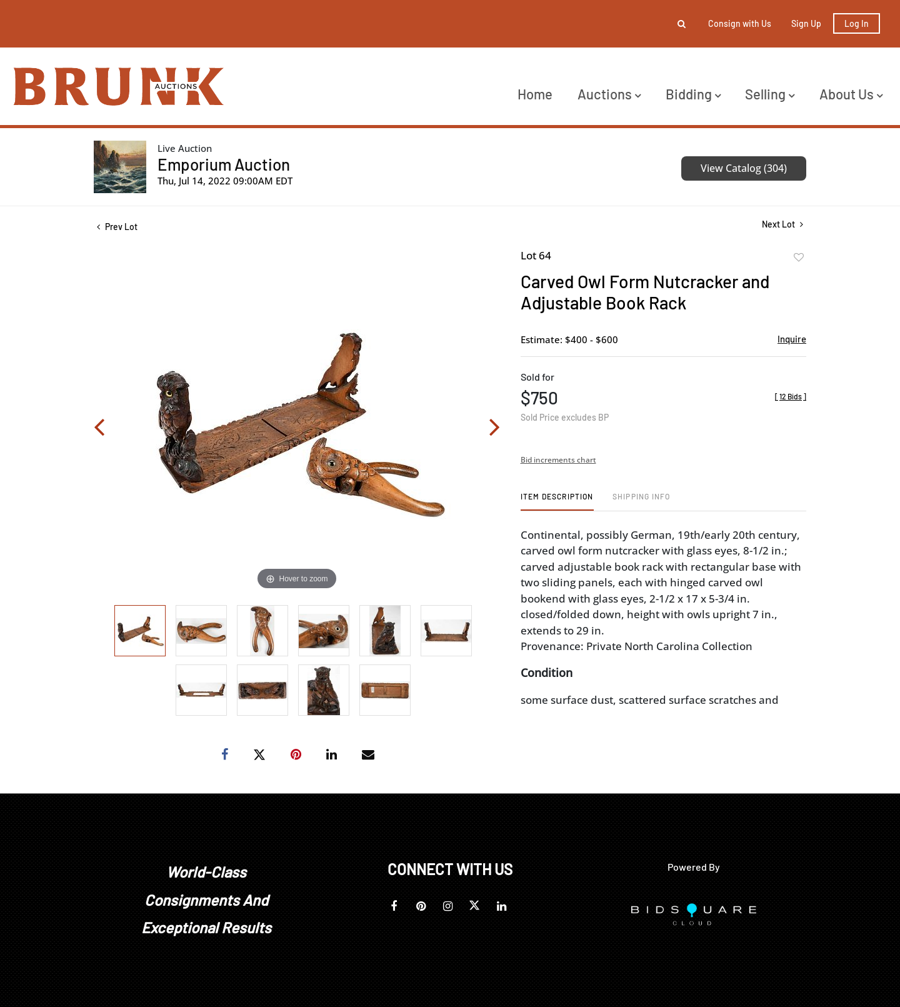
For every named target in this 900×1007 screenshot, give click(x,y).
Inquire (792, 338)
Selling (769, 94)
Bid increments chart (558, 459)
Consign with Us (739, 23)
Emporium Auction (224, 164)
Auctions (609, 94)
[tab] (557, 501)
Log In (856, 23)
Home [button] (535, 94)
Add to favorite (798, 257)
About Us (850, 94)
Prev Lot (117, 226)
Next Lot (782, 224)
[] (790, 396)
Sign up (806, 23)
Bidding (693, 94)
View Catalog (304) (744, 168)
